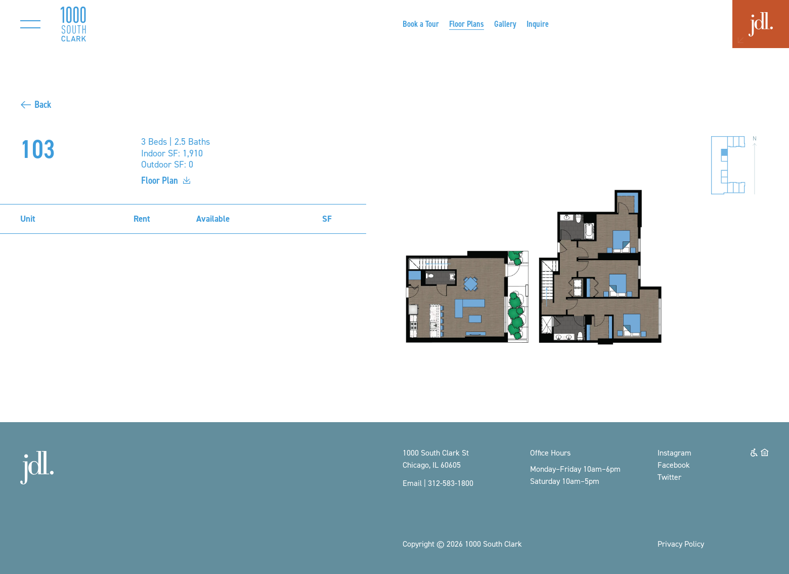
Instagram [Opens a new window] (674, 452)
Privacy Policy (681, 544)
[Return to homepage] (73, 24)
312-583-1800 (450, 483)
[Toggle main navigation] (30, 24)
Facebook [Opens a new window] (674, 465)
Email (412, 483)
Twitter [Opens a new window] (669, 477)
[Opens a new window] (421, 23)
